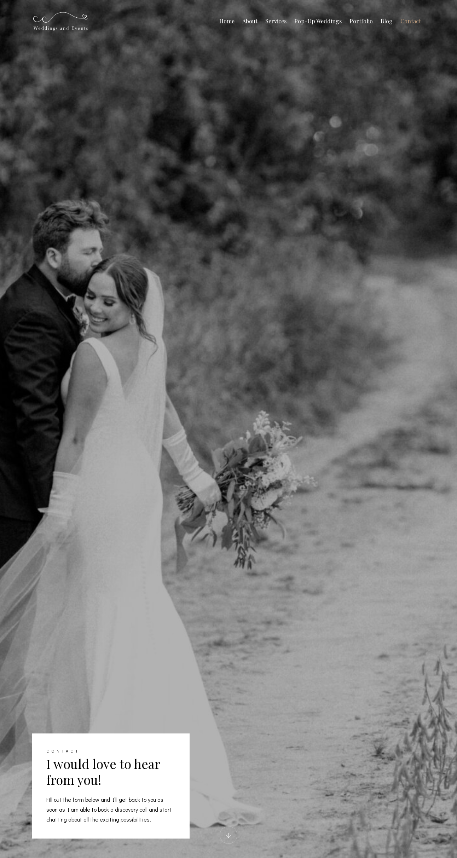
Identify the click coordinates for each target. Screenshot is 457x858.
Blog (387, 21)
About (250, 21)
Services (276, 21)
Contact (410, 21)
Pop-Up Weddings (318, 21)
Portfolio (361, 21)
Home (227, 21)
